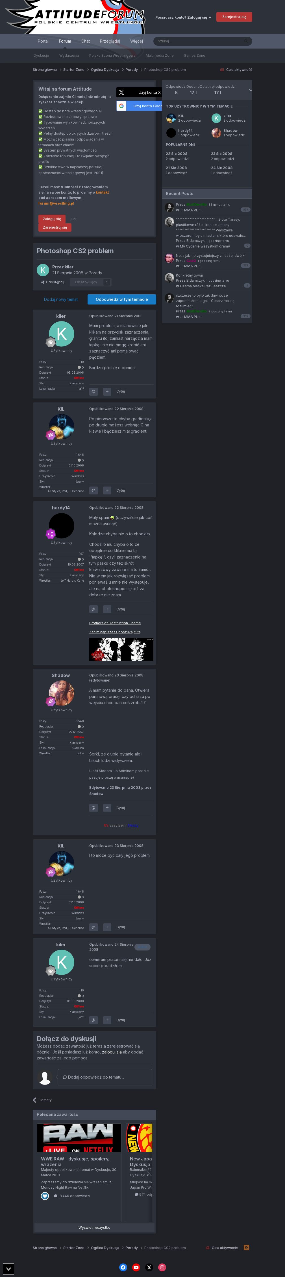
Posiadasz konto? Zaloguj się (183, 17)
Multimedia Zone (160, 55)
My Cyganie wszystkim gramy (203, 246)
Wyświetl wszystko (94, 1227)
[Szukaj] (182, 41)
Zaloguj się (52, 219)
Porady (95, 272)
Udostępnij (52, 282)
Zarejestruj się (234, 17)
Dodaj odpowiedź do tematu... (93, 1077)
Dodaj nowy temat (61, 299)
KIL (181, 116)
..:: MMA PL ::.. (189, 210)
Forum (65, 44)
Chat (85, 41)
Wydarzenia (69, 55)
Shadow (230, 130)
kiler (227, 116)
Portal (43, 41)
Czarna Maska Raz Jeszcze (201, 286)
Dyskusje (41, 55)
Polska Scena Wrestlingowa (112, 55)
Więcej (136, 41)
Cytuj (120, 391)
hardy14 (185, 130)
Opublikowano (116, 316)
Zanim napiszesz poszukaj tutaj (115, 632)
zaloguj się (112, 1052)
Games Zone (194, 55)
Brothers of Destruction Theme (115, 623)
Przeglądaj (110, 41)
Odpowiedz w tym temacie (122, 299)
